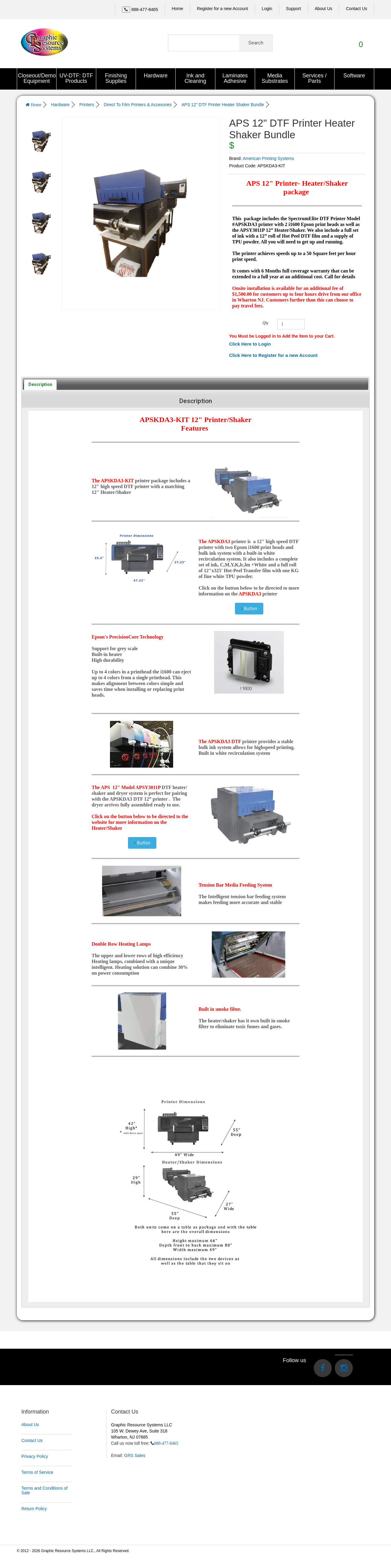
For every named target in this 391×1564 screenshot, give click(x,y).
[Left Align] (126, 9)
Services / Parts (314, 78)
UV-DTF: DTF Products (76, 78)
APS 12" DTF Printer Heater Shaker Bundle (222, 104)
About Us (30, 1423)
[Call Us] (140, 9)
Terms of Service (37, 1471)
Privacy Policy (34, 1455)
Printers (86, 104)
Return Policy (34, 1508)
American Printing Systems (268, 157)
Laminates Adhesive (235, 78)
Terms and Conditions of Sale (44, 1490)
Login (267, 8)
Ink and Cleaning (195, 78)
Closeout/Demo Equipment (37, 78)
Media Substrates (274, 78)
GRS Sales (134, 1454)
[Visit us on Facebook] (323, 1367)
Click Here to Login (250, 343)
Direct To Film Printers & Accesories (138, 104)
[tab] (40, 384)
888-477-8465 (166, 1442)
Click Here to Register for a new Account (273, 354)
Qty (266, 322)
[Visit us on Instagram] (344, 1367)
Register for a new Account (222, 8)
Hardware (155, 75)
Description (40, 383)
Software (354, 75)
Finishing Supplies (116, 78)
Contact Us (31, 1439)
